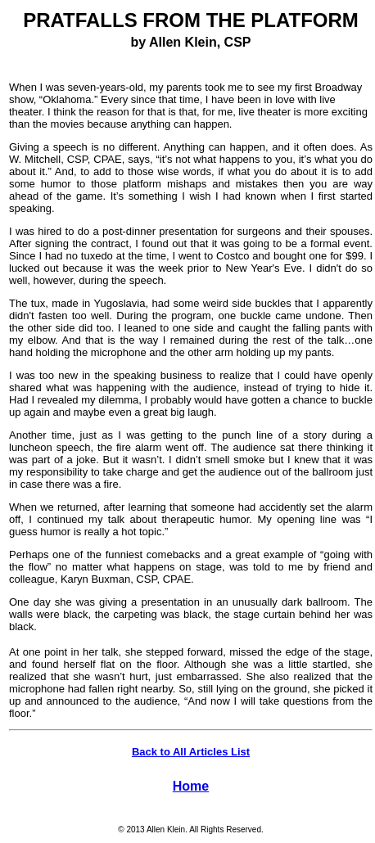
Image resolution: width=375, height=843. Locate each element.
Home (191, 786)
